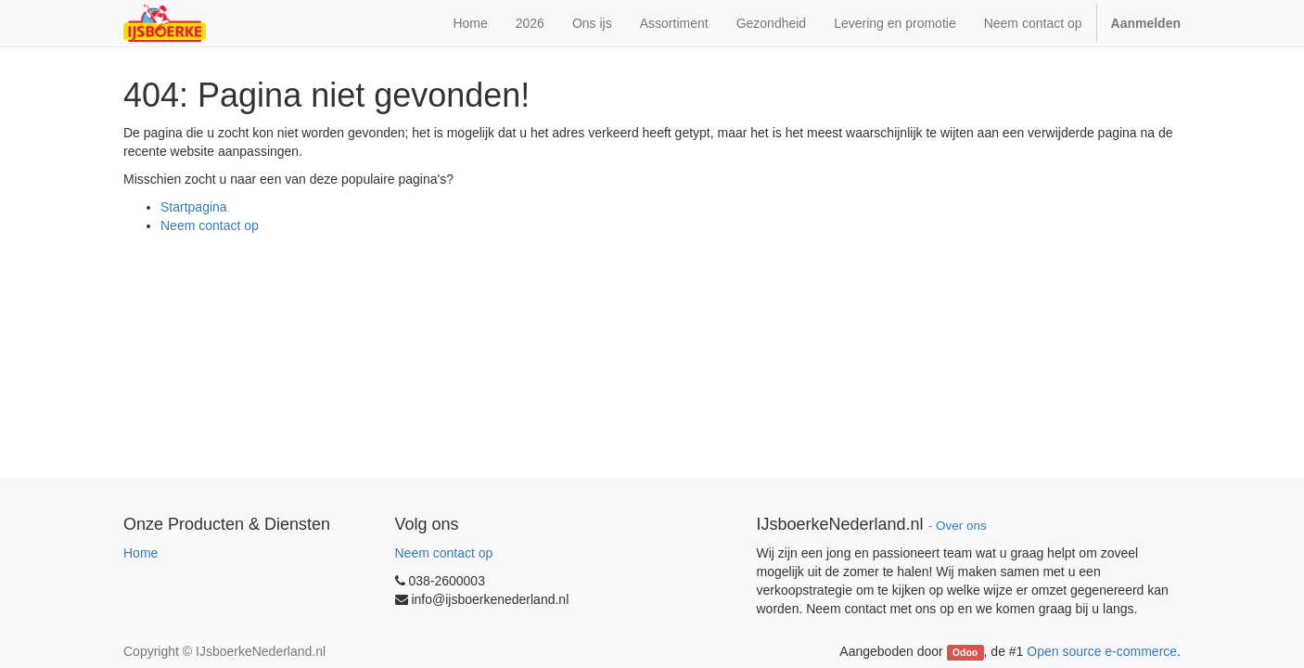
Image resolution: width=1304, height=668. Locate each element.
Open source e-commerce (1102, 651)
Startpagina (193, 206)
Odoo (965, 652)
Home (140, 553)
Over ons (961, 526)
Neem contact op (209, 225)
